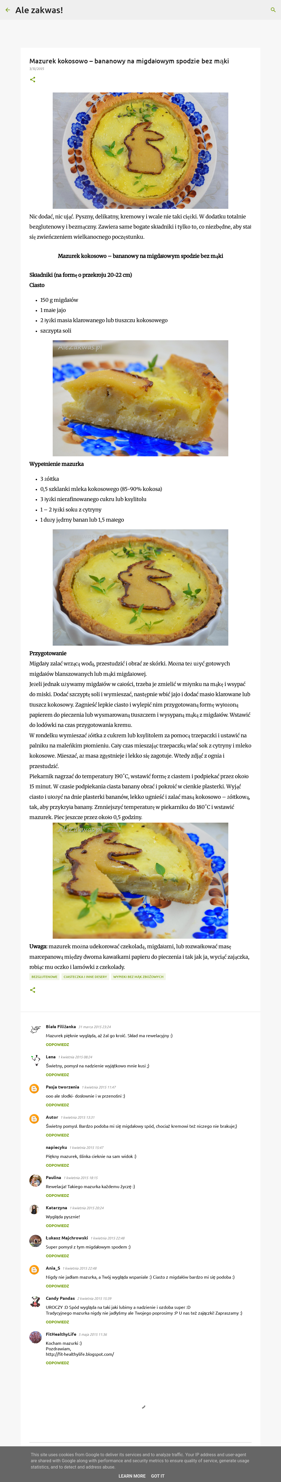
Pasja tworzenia (62, 1087)
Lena (51, 1056)
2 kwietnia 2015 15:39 (94, 1298)
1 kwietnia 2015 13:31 (77, 1117)
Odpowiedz (57, 1044)
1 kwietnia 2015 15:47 (86, 1147)
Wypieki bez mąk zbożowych (138, 976)
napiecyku (56, 1147)
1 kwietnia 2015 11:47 (99, 1087)
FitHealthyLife (61, 1334)
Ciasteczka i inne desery (85, 976)
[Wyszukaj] (71, 9)
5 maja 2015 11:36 (92, 1334)
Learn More (132, 1476)
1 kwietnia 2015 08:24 (75, 1056)
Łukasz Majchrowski (67, 1238)
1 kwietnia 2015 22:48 (107, 1238)
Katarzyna (56, 1207)
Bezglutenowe (44, 976)
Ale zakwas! (39, 9)
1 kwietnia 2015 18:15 (80, 1177)
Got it (157, 1476)
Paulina (53, 1177)
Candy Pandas (60, 1298)
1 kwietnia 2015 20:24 (86, 1207)
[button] (32, 80)
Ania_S (53, 1268)
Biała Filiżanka (61, 1026)
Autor (52, 1117)
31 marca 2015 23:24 (94, 1026)
